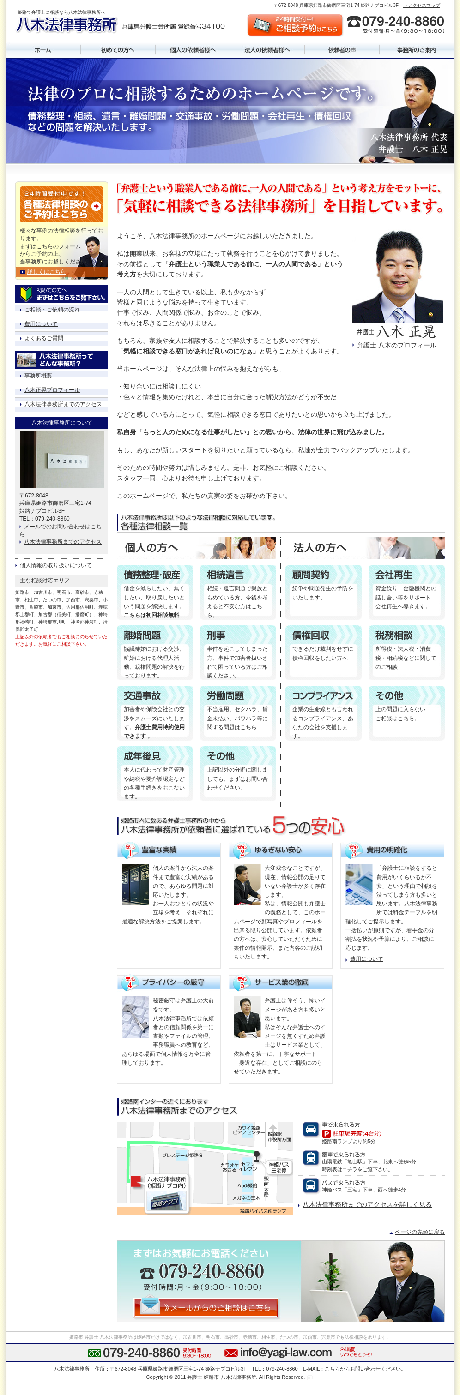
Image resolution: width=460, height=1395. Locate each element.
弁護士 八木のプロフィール (396, 345)
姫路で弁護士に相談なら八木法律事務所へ (61, 12)
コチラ (349, 1169)
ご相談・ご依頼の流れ (52, 309)
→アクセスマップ (421, 5)
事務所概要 (38, 375)
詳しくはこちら (46, 272)
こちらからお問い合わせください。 (365, 1368)
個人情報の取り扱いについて (56, 565)
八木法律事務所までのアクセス (63, 404)
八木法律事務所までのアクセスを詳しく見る (367, 1204)
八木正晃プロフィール (52, 390)
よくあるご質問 (43, 338)
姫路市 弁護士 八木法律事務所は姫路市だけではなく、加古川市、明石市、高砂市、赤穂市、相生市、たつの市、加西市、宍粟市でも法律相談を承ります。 (230, 1337)
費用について (366, 959)
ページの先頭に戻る (420, 1232)
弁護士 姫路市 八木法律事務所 (221, 1377)
